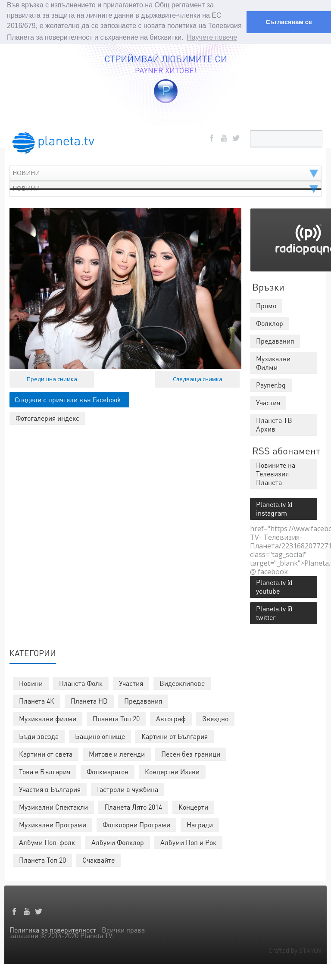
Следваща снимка (197, 378)
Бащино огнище (100, 735)
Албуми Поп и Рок (188, 841)
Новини (31, 682)
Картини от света (45, 753)
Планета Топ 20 (116, 718)
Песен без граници (190, 753)
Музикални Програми (52, 824)
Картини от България (174, 735)
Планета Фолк (81, 682)
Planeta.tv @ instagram (274, 508)
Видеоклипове (182, 682)
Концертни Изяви (172, 771)
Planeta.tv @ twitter (274, 612)
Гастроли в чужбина (127, 788)
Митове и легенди (117, 753)
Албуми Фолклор (117, 841)
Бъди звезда (39, 735)
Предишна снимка (52, 378)
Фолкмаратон (107, 771)
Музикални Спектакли (53, 806)
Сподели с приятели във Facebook (68, 399)
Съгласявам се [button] (288, 22)
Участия (131, 682)
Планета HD (89, 700)
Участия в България (50, 788)
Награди (200, 824)
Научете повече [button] (212, 37)
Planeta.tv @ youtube (274, 586)
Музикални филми (47, 718)
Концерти (193, 806)
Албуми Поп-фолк (47, 841)
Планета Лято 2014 (133, 806)
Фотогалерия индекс (47, 417)
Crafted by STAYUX (295, 950)
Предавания (143, 700)
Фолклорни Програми (136, 824)
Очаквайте (98, 859)
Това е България (44, 771)
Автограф (171, 718)
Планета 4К (36, 700)
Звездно (215, 718)
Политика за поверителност (52, 929)
